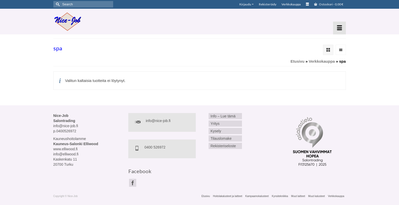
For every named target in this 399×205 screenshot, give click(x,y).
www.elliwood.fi (65, 149)
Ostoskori (328, 4)
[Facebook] (132, 183)
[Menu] (339, 28)
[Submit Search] (57, 4)
